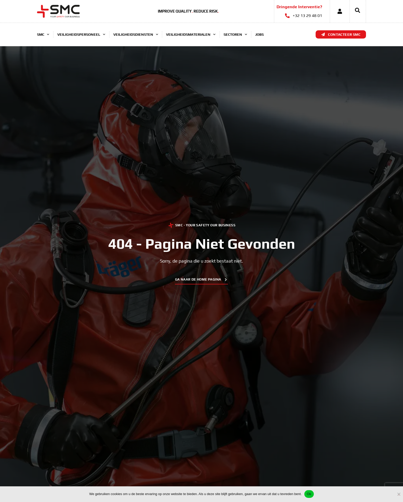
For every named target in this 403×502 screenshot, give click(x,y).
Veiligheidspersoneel (81, 34)
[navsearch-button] (355, 11)
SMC (43, 34)
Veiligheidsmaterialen (191, 34)
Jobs (259, 34)
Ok (309, 494)
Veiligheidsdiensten (135, 34)
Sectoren (235, 34)
